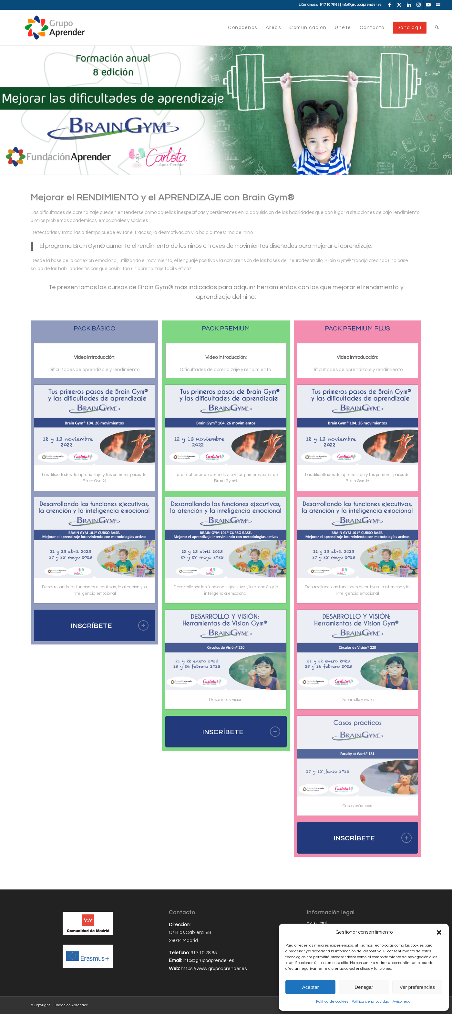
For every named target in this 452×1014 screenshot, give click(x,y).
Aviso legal (402, 1001)
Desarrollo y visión (225, 699)
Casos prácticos (357, 806)
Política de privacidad (370, 1001)
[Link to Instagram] (418, 5)
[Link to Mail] (438, 5)
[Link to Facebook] (389, 5)
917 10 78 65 (329, 4)
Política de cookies (332, 1001)
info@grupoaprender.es (361, 4)
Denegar (363, 987)
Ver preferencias (417, 987)
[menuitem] (243, 28)
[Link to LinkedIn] (409, 5)
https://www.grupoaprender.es (214, 968)
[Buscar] (437, 28)
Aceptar (310, 987)
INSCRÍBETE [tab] (110, 625)
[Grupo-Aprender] (55, 28)
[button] (439, 932)
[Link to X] (399, 5)
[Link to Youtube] (428, 5)
